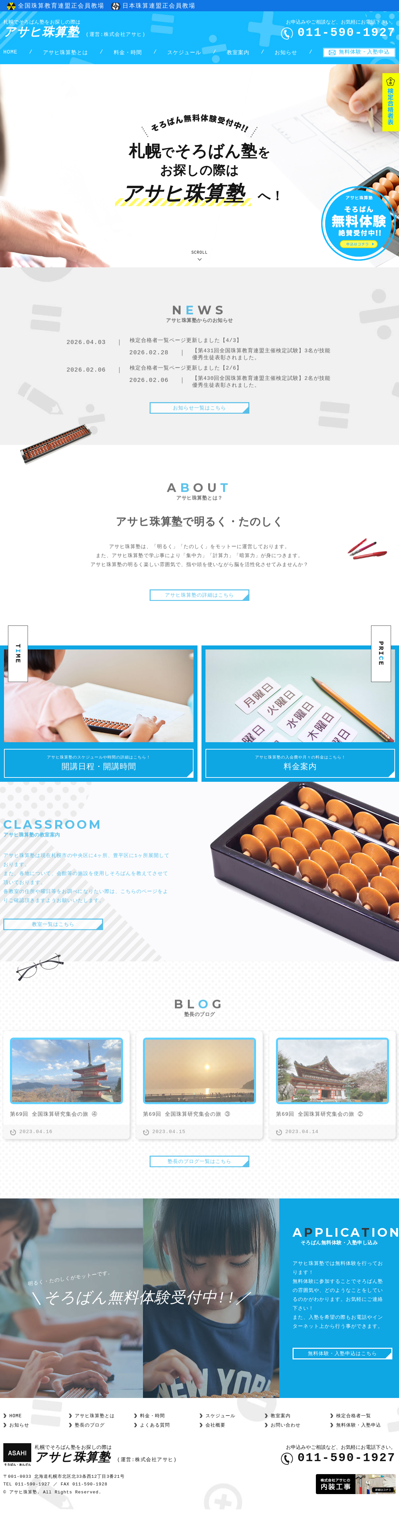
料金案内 (300, 773)
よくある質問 (155, 1438)
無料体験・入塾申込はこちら (342, 1367)
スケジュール (184, 53)
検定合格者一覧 (353, 1429)
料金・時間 (128, 53)
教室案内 (238, 53)
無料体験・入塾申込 (364, 53)
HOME (10, 53)
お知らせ (286, 53)
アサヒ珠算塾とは (65, 53)
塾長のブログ (90, 1438)
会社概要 (215, 1438)
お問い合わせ (286, 1438)
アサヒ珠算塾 (74, 29)
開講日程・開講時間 (99, 773)
